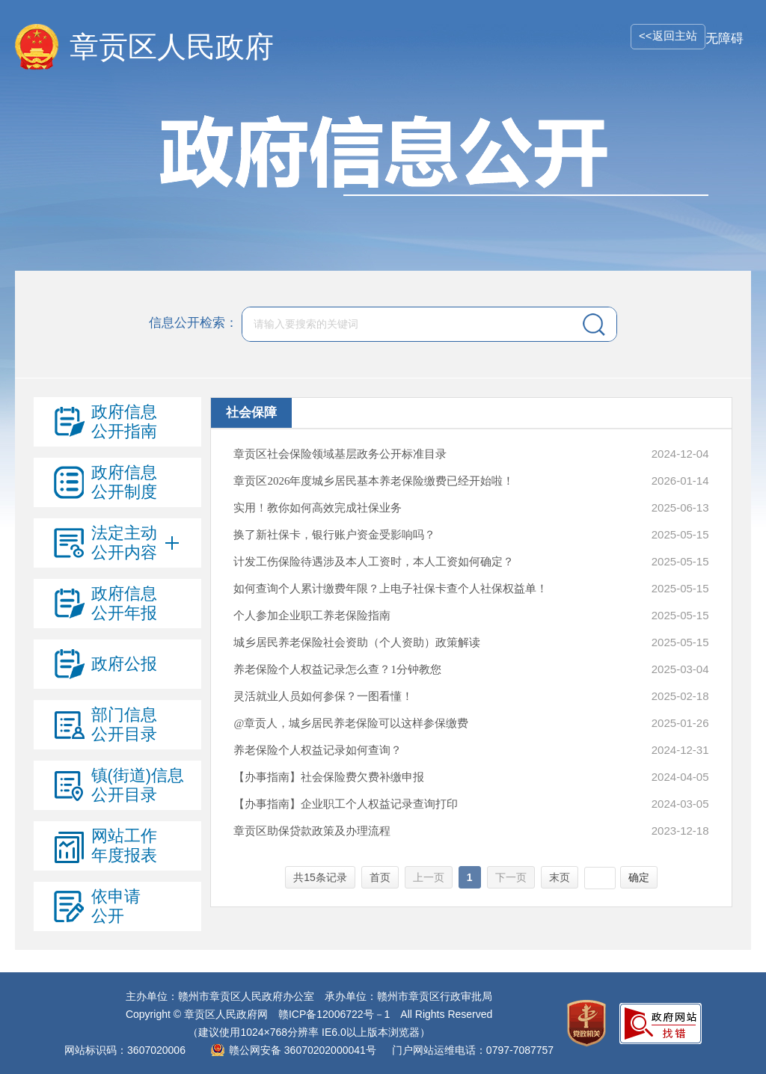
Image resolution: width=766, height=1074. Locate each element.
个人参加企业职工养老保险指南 (311, 616)
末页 (559, 877)
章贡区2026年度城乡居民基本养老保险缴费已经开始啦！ (373, 481)
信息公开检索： (193, 323)
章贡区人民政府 (172, 47)
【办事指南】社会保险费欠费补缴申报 (328, 777)
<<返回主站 (668, 35)
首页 (380, 877)
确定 (638, 877)
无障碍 (724, 38)
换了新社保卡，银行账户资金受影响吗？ (334, 535)
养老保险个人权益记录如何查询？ (317, 750)
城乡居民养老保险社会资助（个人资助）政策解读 (356, 642)
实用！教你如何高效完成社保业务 (317, 508)
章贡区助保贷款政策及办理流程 (311, 831)
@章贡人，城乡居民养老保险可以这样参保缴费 (350, 723)
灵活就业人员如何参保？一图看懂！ (323, 696)
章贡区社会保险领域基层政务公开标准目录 (340, 454)
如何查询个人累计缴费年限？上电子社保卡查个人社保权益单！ (390, 589)
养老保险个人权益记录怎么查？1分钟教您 (337, 669)
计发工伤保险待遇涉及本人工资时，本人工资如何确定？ (373, 562)
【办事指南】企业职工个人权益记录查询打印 (345, 804)
